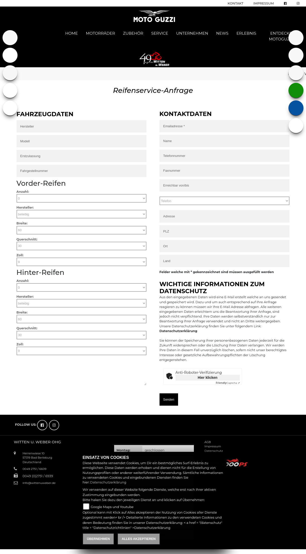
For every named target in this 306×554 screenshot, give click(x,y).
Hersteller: (25, 207)
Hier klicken (207, 378)
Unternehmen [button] (192, 33)
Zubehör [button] (133, 33)
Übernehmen (98, 539)
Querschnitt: (27, 239)
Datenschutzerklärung (178, 331)
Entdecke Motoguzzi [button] (281, 36)
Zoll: (20, 255)
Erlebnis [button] (246, 33)
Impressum (263, 3)
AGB (207, 442)
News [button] (222, 33)
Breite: (22, 223)
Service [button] (159, 33)
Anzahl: (23, 192)
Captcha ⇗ (228, 383)
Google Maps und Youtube (112, 507)
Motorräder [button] (100, 33)
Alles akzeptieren (139, 539)
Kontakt (236, 3)
